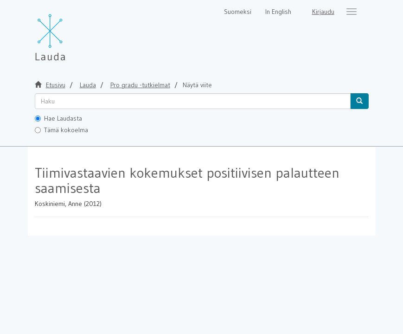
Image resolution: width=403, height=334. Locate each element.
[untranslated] (193, 101)
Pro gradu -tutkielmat (140, 85)
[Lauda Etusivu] (69, 32)
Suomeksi (237, 11)
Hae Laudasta (58, 118)
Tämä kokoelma (61, 130)
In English (278, 11)
